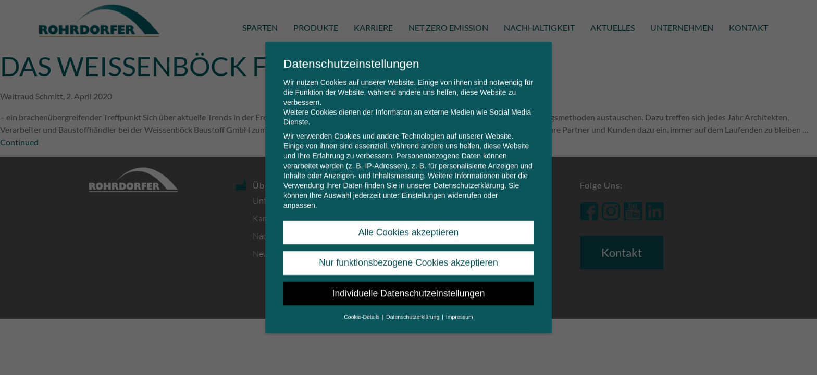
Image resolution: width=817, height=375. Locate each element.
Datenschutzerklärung (469, 175)
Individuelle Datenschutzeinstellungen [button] (408, 283)
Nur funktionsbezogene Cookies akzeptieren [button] (408, 252)
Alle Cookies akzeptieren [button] (408, 222)
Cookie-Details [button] (362, 307)
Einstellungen (423, 185)
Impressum (459, 307)
